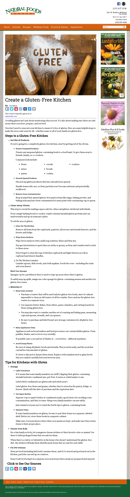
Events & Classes (59, 27)
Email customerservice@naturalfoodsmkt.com (123, 4)
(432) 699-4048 (121, 22)
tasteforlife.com (11, 116)
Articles (16, 27)
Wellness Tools (41, 27)
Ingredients (76, 27)
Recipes (27, 27)
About (7, 27)
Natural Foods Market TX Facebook (119, 4)
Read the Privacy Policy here (59, 492)
